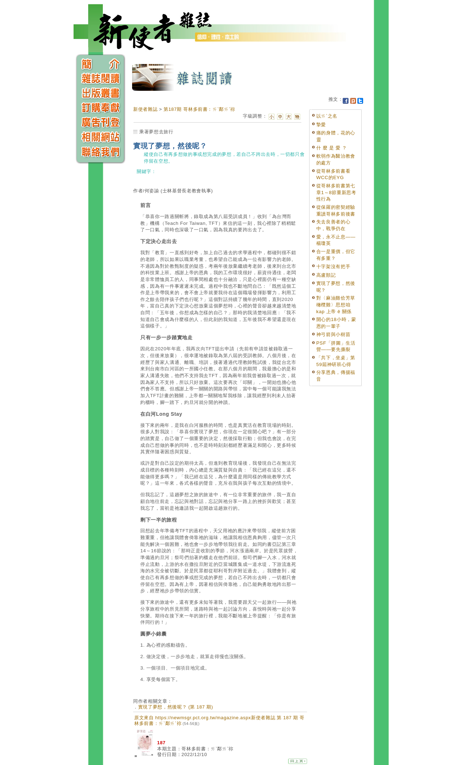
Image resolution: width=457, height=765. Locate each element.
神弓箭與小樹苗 (333, 334)
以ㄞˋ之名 (326, 116)
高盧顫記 (326, 275)
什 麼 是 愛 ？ (331, 147)
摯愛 (321, 124)
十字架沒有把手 (333, 266)
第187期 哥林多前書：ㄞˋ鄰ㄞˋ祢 (199, 109)
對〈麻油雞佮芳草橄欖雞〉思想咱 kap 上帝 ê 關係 (335, 304)
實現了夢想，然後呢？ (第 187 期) (175, 707)
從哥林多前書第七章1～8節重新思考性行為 (336, 192)
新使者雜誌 (145, 109)
